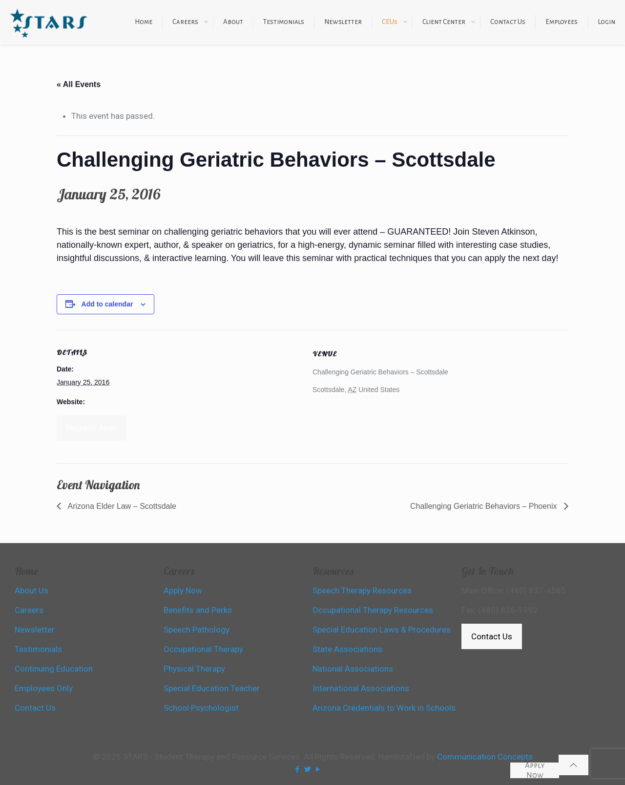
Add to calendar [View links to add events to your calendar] (107, 304)
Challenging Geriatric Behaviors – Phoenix (484, 506)
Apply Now (535, 770)
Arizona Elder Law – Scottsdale (121, 506)
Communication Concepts (485, 757)
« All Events (79, 84)
